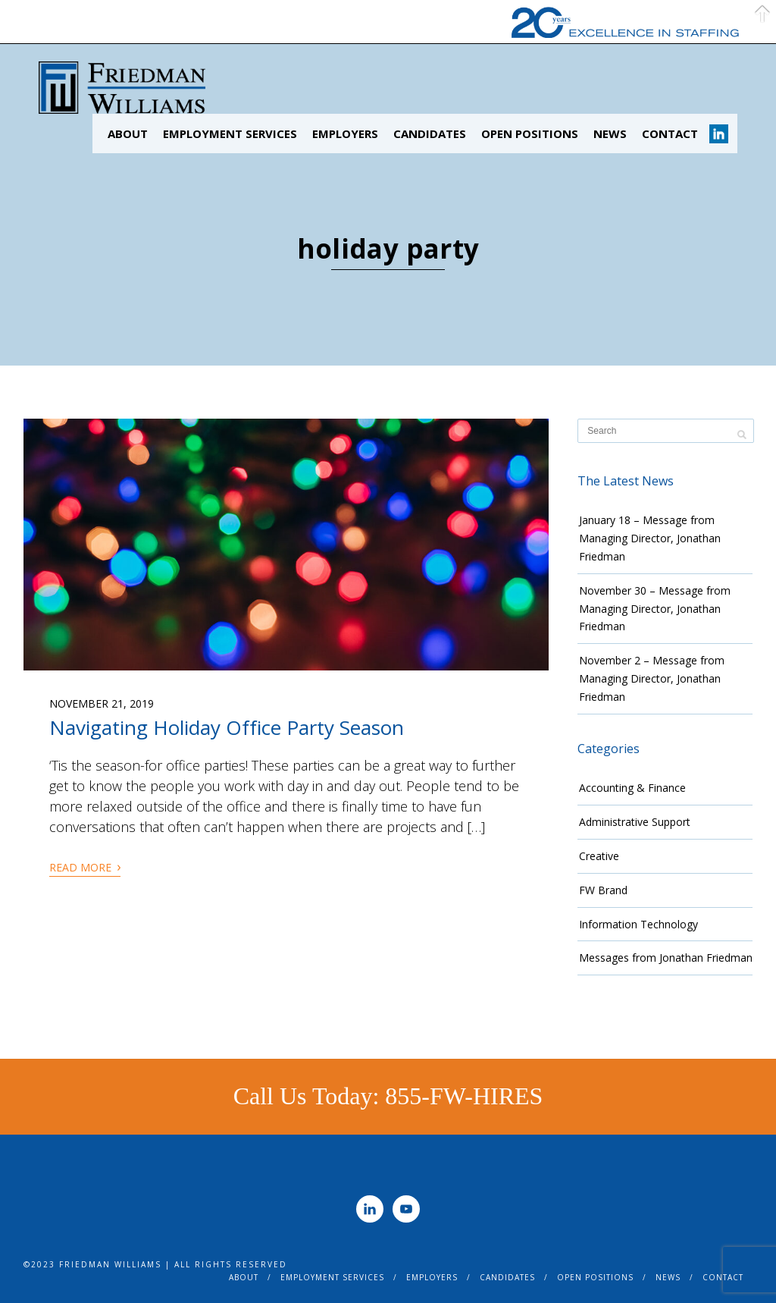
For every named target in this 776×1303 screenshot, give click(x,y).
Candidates (429, 133)
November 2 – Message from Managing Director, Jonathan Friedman (651, 678)
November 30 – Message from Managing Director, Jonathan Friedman (655, 608)
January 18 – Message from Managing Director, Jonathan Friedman (650, 538)
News (610, 133)
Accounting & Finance (632, 787)
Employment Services (230, 133)
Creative (599, 856)
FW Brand (603, 890)
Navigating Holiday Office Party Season (226, 727)
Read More (84, 866)
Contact (670, 133)
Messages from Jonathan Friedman (666, 957)
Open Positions (529, 133)
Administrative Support (634, 822)
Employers (345, 133)
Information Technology (638, 924)
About (128, 133)
